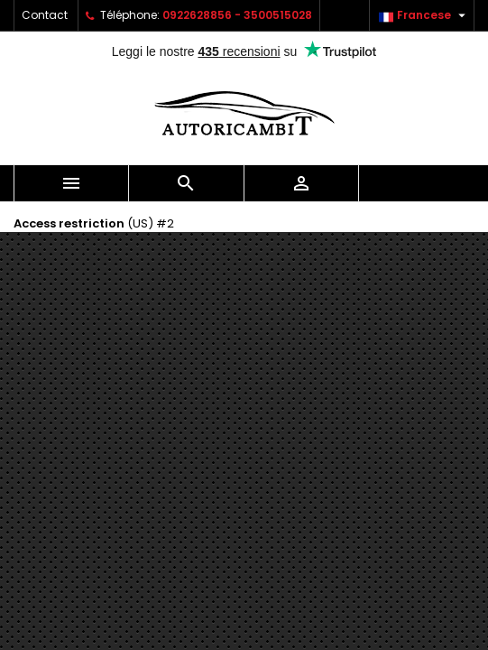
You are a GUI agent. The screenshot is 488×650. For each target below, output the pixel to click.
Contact (45, 15)
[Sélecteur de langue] (424, 15)
